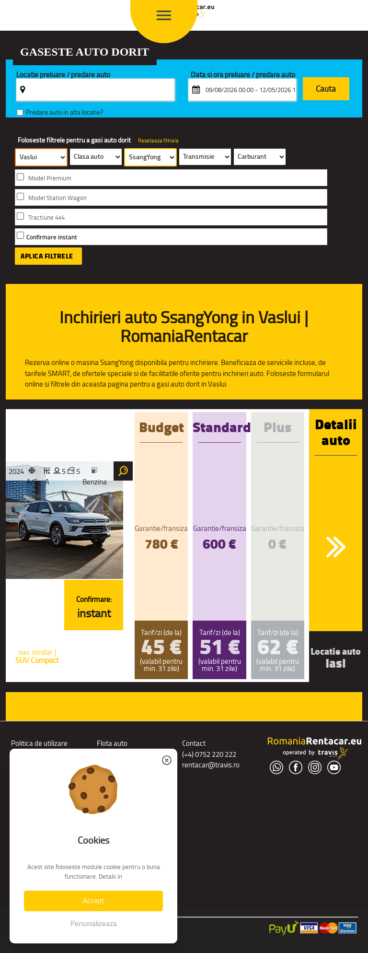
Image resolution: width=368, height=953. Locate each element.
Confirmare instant (51, 237)
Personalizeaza (93, 923)
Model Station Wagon (57, 198)
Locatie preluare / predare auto (63, 75)
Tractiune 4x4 (46, 217)
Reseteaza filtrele (158, 140)
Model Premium (49, 178)
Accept (93, 900)
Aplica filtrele (47, 256)
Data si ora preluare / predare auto (243, 75)
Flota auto (112, 743)
